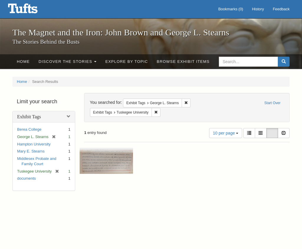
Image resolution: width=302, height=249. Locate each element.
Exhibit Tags (29, 116)
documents (26, 178)
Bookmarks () (230, 9)
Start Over (272, 103)
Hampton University (33, 144)
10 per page (226, 133)
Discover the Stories (68, 61)
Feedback (281, 9)
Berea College (29, 129)
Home (23, 61)
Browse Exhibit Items (183, 61)
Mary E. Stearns (31, 151)
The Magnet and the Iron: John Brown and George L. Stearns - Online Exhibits (30, 10)
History (258, 9)
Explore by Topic (126, 61)
